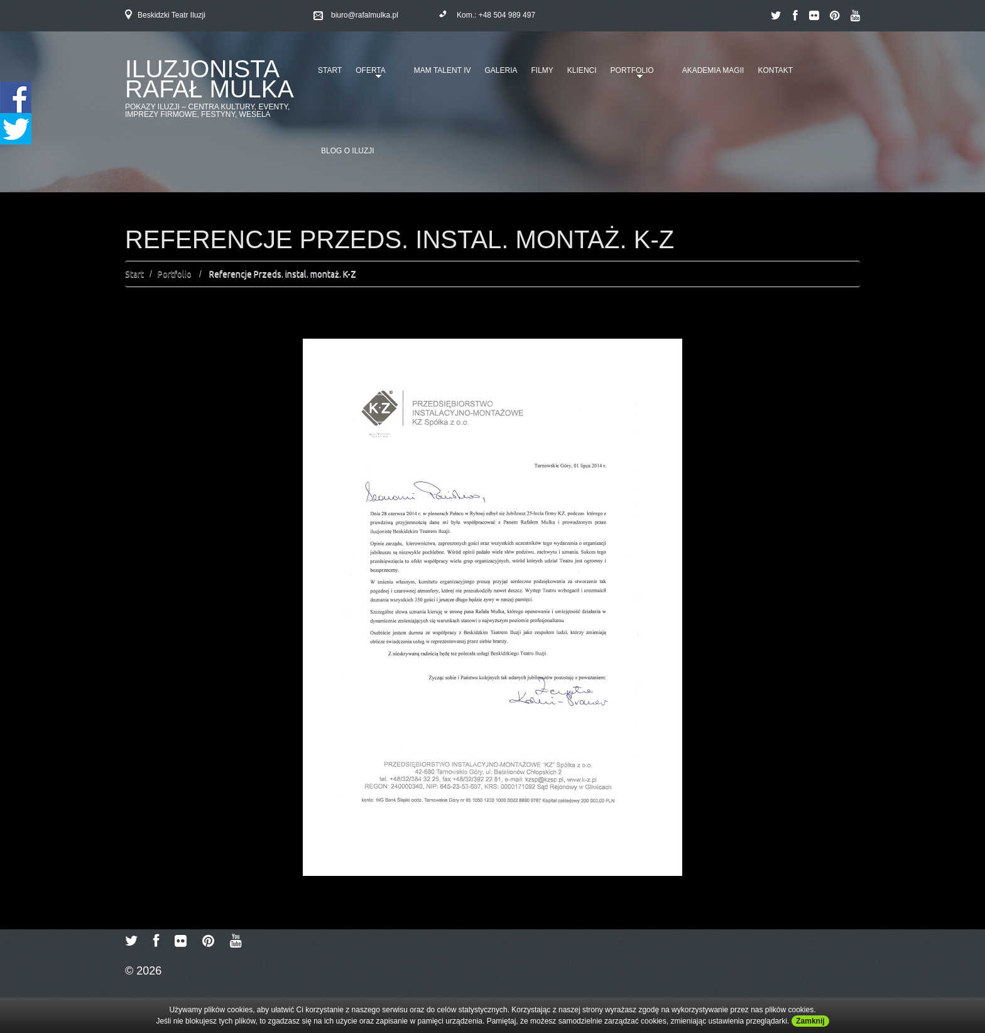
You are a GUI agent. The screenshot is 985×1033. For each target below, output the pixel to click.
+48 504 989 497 (507, 15)
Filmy (542, 70)
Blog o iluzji (347, 150)
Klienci (582, 70)
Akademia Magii (713, 70)
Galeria (500, 70)
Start (330, 70)
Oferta (368, 75)
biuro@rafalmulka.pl (364, 15)
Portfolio (630, 75)
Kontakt (775, 70)
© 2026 (143, 971)
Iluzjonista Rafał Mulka (209, 78)
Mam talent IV (442, 70)
